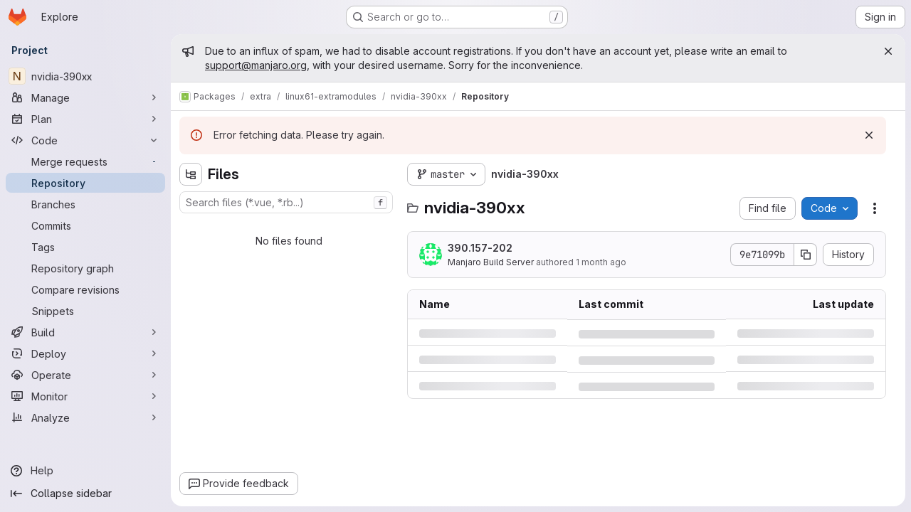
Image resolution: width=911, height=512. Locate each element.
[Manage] (85, 97)
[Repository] (85, 183)
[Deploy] (85, 353)
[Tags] (85, 247)
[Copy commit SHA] (805, 254)
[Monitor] (85, 396)
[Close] (888, 51)
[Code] (85, 140)
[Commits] (85, 225)
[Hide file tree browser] (190, 174)
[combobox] (286, 202)
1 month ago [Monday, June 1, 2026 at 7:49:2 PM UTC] (601, 262)
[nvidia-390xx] (85, 76)
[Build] (85, 332)
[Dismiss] (869, 135)
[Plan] (85, 119)
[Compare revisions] (85, 289)
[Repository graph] (85, 268)
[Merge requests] (85, 161)
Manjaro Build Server (491, 262)
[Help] (85, 471)
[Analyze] (85, 417)
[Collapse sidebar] (85, 493)
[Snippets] (85, 311)
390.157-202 (480, 248)
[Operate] (85, 375)
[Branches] (85, 204)
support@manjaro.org (256, 65)
